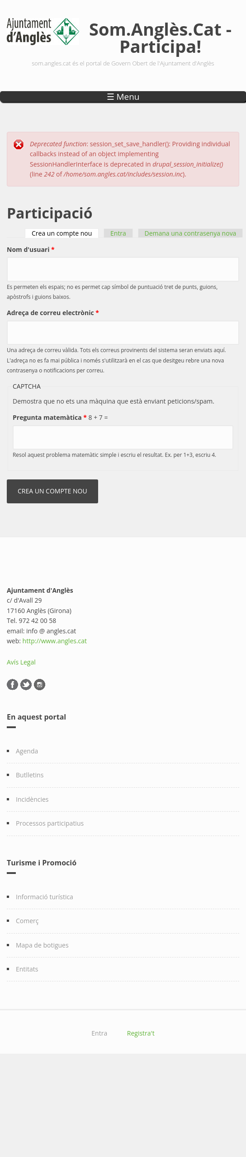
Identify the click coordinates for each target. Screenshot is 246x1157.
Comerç (27, 920)
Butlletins (29, 775)
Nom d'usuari (31, 249)
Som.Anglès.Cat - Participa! (160, 37)
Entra (118, 233)
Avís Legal (21, 662)
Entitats (27, 969)
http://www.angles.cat (55, 641)
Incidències (32, 799)
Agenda (27, 751)
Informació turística (44, 896)
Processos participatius (50, 823)
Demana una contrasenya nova (191, 233)
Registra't (141, 1033)
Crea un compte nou (65, 233)
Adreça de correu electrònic (53, 312)
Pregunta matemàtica (50, 417)
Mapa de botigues (42, 945)
